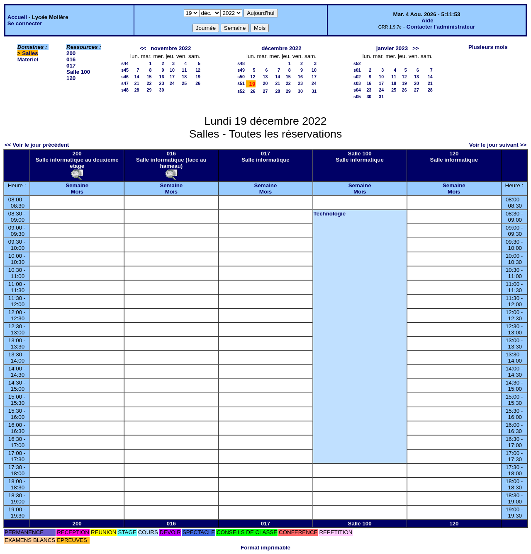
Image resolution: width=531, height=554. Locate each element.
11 (184, 70)
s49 (241, 70)
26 (197, 83)
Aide (427, 20)
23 (161, 83)
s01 (357, 70)
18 (184, 76)
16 (161, 76)
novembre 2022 (171, 48)
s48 (125, 89)
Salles (30, 53)
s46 (125, 76)
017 (71, 66)
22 (149, 83)
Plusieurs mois (488, 47)
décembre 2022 (281, 48)
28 (136, 89)
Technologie (330, 213)
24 (172, 83)
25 (184, 83)
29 (149, 89)
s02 (357, 76)
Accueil (17, 17)
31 (314, 91)
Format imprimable (265, 547)
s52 (241, 91)
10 (172, 70)
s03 (357, 83)
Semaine (77, 185)
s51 (241, 83)
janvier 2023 (392, 48)
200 (71, 53)
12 (197, 70)
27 (265, 91)
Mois (77, 192)
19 (197, 76)
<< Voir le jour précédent (37, 145)
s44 (125, 63)
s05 (357, 96)
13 (265, 76)
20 (265, 83)
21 (136, 83)
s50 (241, 76)
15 (149, 76)
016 (71, 59)
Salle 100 (78, 72)
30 (161, 89)
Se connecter (24, 23)
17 (172, 76)
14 (136, 76)
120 (71, 78)
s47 (125, 83)
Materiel (27, 59)
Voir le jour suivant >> (497, 145)
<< (143, 48)
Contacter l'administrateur (441, 27)
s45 (125, 70)
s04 (357, 89)
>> (415, 48)
